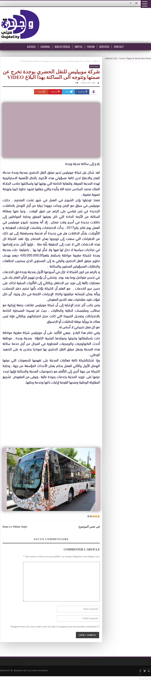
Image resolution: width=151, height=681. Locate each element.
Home (88, 61)
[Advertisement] (52, 416)
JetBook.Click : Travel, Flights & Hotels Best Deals (128, 58)
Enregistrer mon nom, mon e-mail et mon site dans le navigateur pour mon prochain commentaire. (53, 626)
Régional (96, 61)
